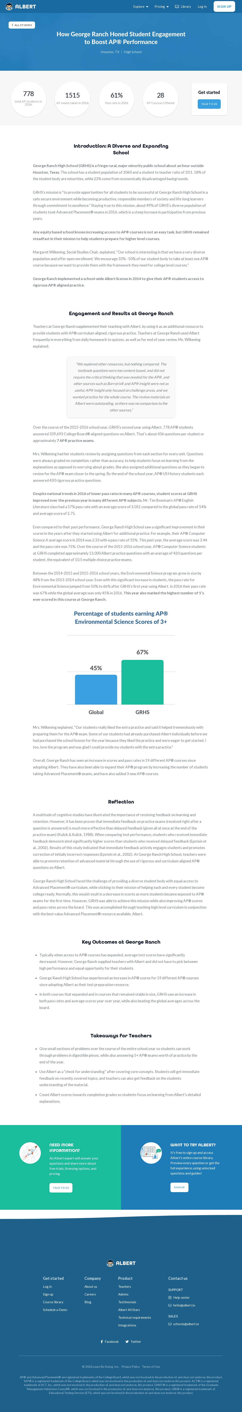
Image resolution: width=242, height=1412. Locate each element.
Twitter (133, 1341)
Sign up (48, 1294)
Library (183, 6)
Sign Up (224, 6)
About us (90, 1286)
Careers (90, 1294)
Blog (87, 1302)
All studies (22, 25)
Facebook (109, 1341)
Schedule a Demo (55, 1310)
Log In (202, 6)
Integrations (127, 1325)
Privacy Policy (130, 1366)
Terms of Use (151, 1366)
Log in (47, 1286)
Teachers (124, 1286)
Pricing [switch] (161, 6)
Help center (181, 1297)
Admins (123, 1294)
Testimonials (127, 1302)
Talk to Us (61, 1187)
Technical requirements (134, 1317)
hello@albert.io (184, 1305)
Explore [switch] (140, 6)
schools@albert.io (186, 1324)
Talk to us (209, 104)
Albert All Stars (129, 1310)
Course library (53, 1302)
